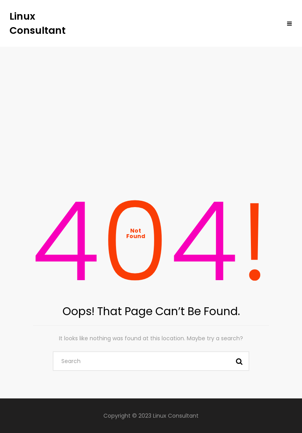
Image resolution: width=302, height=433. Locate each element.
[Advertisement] (151, 106)
